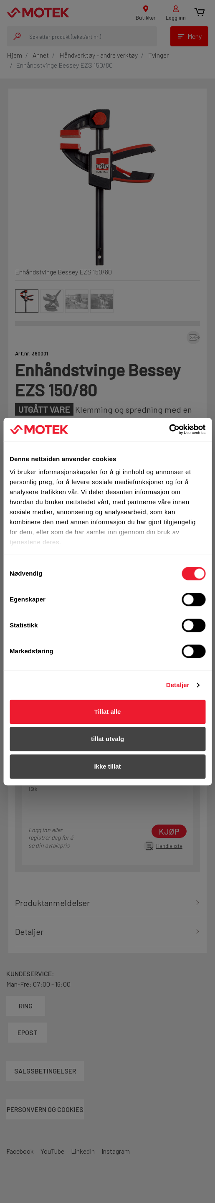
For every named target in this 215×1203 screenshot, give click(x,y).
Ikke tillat (107, 766)
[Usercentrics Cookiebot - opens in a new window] (168, 429)
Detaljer (178, 684)
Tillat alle (107, 711)
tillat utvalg (107, 738)
